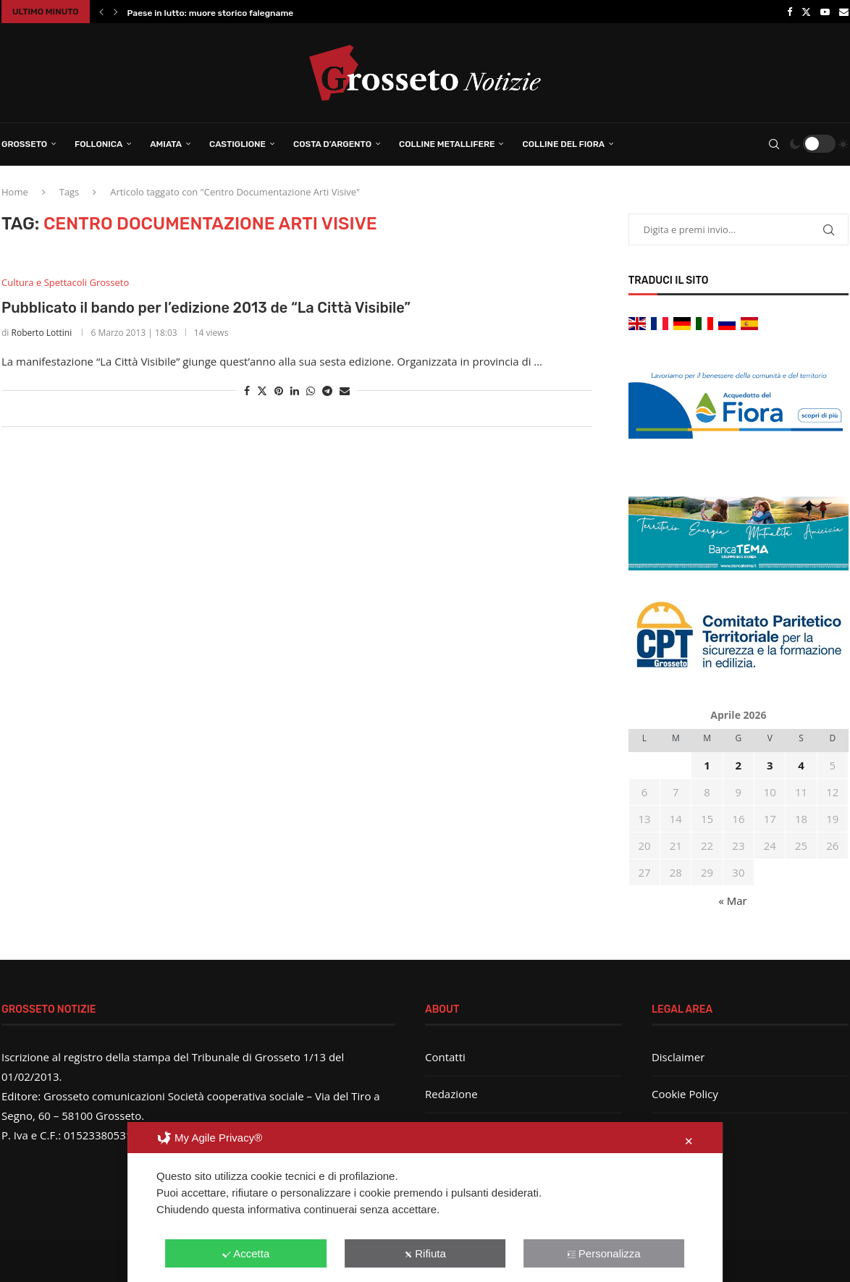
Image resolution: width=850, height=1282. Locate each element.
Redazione (451, 1094)
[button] (101, 11)
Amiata (166, 144)
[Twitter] (806, 11)
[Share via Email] (345, 390)
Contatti (445, 1057)
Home (14, 191)
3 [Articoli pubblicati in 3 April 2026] (770, 765)
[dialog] (425, 1202)
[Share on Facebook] (247, 390)
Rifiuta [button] (425, 1253)
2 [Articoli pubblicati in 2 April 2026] (739, 765)
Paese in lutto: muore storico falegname (210, 13)
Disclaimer (678, 1057)
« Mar (732, 900)
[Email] (844, 11)
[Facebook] (789, 11)
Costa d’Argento (332, 144)
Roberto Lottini (42, 332)
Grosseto (24, 144)
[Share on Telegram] (327, 390)
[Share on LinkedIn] (294, 390)
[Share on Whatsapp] (310, 390)
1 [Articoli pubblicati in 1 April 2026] (707, 765)
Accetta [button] (245, 1253)
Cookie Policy (685, 1094)
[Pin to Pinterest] (278, 390)
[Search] (774, 144)
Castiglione (237, 144)
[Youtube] (825, 11)
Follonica (98, 144)
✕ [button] (689, 1141)
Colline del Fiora (563, 144)
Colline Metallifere (447, 144)
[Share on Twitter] (262, 390)
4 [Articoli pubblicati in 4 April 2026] (801, 765)
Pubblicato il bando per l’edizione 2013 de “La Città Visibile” (206, 307)
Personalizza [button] (604, 1253)
